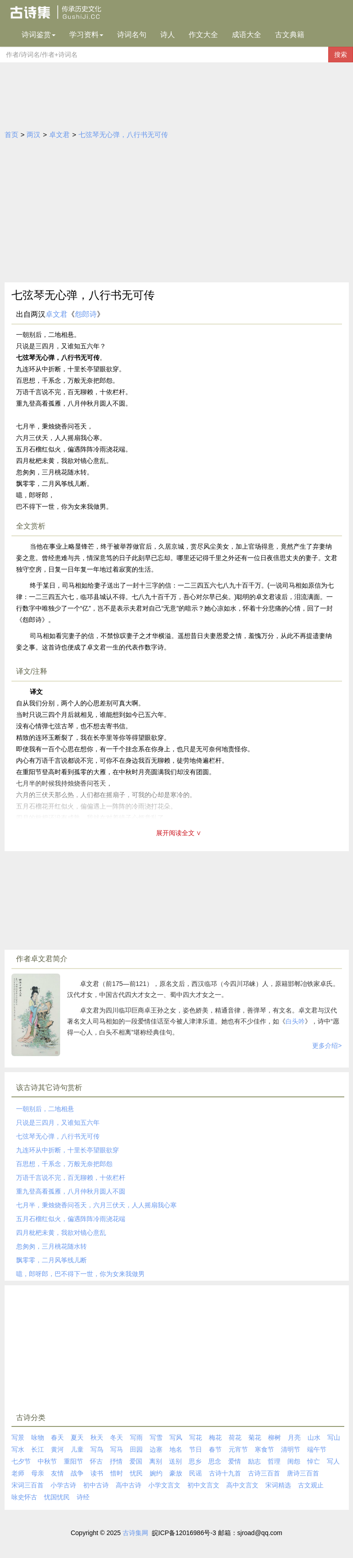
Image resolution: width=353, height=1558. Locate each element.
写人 (333, 1461)
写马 (116, 1449)
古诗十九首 (225, 1473)
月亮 (294, 1437)
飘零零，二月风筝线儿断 (51, 1260)
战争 (77, 1473)
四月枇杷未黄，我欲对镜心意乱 (61, 1232)
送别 (175, 1461)
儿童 (77, 1449)
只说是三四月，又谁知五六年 (58, 1122)
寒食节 (264, 1449)
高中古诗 (128, 1485)
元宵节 (238, 1449)
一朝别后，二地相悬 (45, 1108)
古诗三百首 (264, 1473)
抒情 (116, 1461)
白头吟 (295, 1021)
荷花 (235, 1437)
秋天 (96, 1437)
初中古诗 (96, 1485)
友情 (57, 1473)
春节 (215, 1449)
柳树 (274, 1437)
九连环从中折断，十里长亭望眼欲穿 (67, 1150)
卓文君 (59, 134)
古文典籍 (289, 35)
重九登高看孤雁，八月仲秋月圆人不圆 (70, 1191)
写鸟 (96, 1449)
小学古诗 (63, 1485)
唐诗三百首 (303, 1473)
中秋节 (47, 1461)
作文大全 (203, 35)
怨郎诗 (86, 314)
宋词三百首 (27, 1485)
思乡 (195, 1461)
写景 (17, 1437)
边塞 (156, 1449)
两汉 (33, 134)
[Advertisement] (176, 213)
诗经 (83, 1497)
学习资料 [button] (86, 35)
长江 (37, 1449)
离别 (155, 1461)
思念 (214, 1461)
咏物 (37, 1437)
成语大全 (246, 35)
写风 (175, 1437)
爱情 (234, 1461)
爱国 (135, 1461)
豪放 (175, 1473)
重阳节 (73, 1461)
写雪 (156, 1437)
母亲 (37, 1473)
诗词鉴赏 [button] (39, 35)
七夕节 (21, 1461)
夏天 (77, 1437)
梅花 (215, 1437)
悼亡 (313, 1461)
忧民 (136, 1473)
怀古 (96, 1461)
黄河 (57, 1449)
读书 (96, 1473)
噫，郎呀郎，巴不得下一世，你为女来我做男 (80, 1273)
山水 (314, 1437)
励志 (254, 1461)
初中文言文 (203, 1485)
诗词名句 (131, 35)
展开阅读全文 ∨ (179, 833)
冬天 (116, 1437)
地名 (175, 1449)
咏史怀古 (24, 1497)
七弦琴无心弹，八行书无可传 (123, 134)
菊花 (254, 1437)
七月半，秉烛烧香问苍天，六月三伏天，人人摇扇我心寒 (96, 1205)
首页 (11, 134)
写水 (17, 1449)
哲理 (274, 1461)
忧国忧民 (57, 1497)
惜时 (116, 1473)
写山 (333, 1437)
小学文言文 (164, 1485)
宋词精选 (278, 1485)
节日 (195, 1449)
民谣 (195, 1473)
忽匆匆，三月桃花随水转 (51, 1246)
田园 (136, 1449)
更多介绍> (327, 1045)
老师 (17, 1473)
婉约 (156, 1473)
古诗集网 (135, 1532)
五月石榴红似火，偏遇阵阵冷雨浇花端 (70, 1218)
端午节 (316, 1449)
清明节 (290, 1449)
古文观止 (311, 1485)
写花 (195, 1437)
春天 (57, 1437)
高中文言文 (242, 1485)
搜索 (340, 54)
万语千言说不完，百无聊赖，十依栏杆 (70, 1177)
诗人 (167, 35)
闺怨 (293, 1461)
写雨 (136, 1437)
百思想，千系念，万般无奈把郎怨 (64, 1163)
